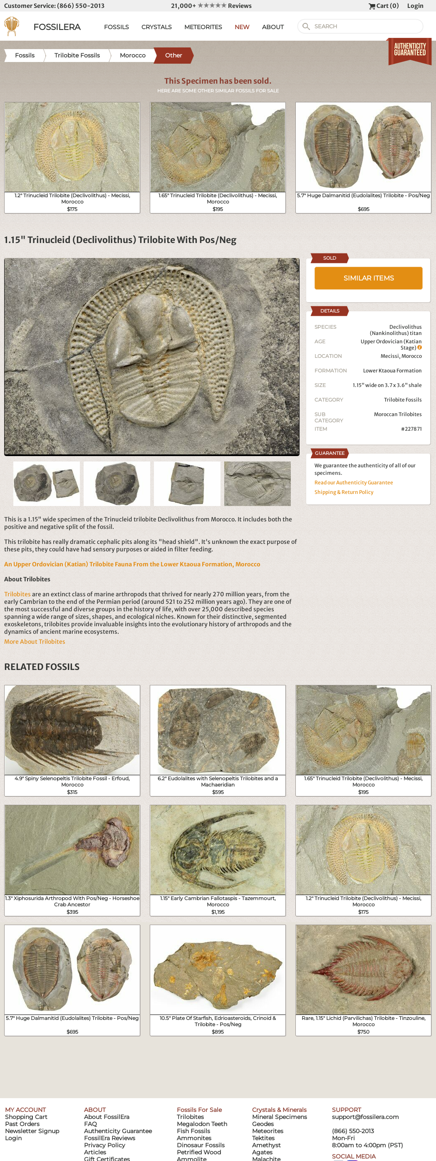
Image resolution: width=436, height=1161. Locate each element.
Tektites (263, 1138)
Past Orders (22, 1124)
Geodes (263, 1124)
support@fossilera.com (365, 1117)
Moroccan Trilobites (398, 414)
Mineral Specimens (279, 1117)
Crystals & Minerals (279, 1110)
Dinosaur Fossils (201, 1145)
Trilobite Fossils (403, 400)
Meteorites (267, 1131)
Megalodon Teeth (202, 1124)
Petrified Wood (199, 1152)
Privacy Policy (104, 1145)
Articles (95, 1152)
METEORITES (203, 27)
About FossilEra (106, 1117)
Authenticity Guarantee (118, 1131)
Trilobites (17, 594)
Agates (262, 1152)
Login (415, 6)
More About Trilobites (34, 641)
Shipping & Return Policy (344, 492)
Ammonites (194, 1138)
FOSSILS (116, 27)
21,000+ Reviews (211, 6)
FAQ (90, 1124)
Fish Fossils (193, 1131)
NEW (242, 27)
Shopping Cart (26, 1117)
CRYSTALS (156, 27)
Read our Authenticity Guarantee (354, 482)
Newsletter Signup (32, 1131)
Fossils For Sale (199, 1110)
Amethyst (266, 1145)
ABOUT (273, 27)
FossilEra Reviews (109, 1138)
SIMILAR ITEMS (369, 278)
